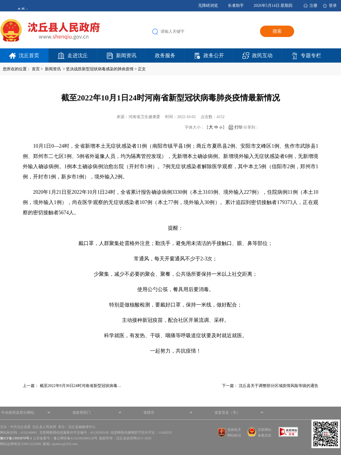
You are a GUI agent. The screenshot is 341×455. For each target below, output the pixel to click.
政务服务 (165, 55)
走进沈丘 (77, 55)
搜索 (277, 31)
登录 (333, 5)
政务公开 (213, 55)
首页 (36, 69)
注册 (313, 5)
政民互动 (262, 55)
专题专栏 (311, 55)
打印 (235, 127)
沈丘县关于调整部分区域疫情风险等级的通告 (278, 386)
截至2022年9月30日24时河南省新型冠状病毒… (80, 386)
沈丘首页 (29, 55)
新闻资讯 (126, 55)
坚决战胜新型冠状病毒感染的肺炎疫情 (100, 69)
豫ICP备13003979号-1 (16, 438)
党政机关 (234, 430)
